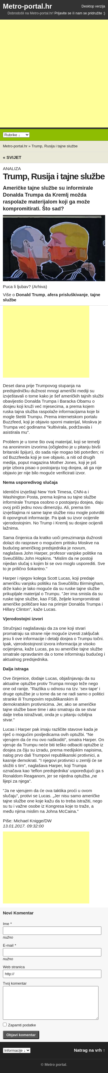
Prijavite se (62, 13)
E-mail (9, 945)
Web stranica (14, 967)
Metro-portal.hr (27, 6)
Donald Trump (30, 294)
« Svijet (12, 157)
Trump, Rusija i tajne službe (54, 146)
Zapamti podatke (19, 1025)
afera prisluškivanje (68, 294)
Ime (7, 924)
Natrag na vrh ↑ (89, 1050)
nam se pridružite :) (90, 13)
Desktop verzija (93, 6)
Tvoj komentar (14, 983)
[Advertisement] (54, 74)
